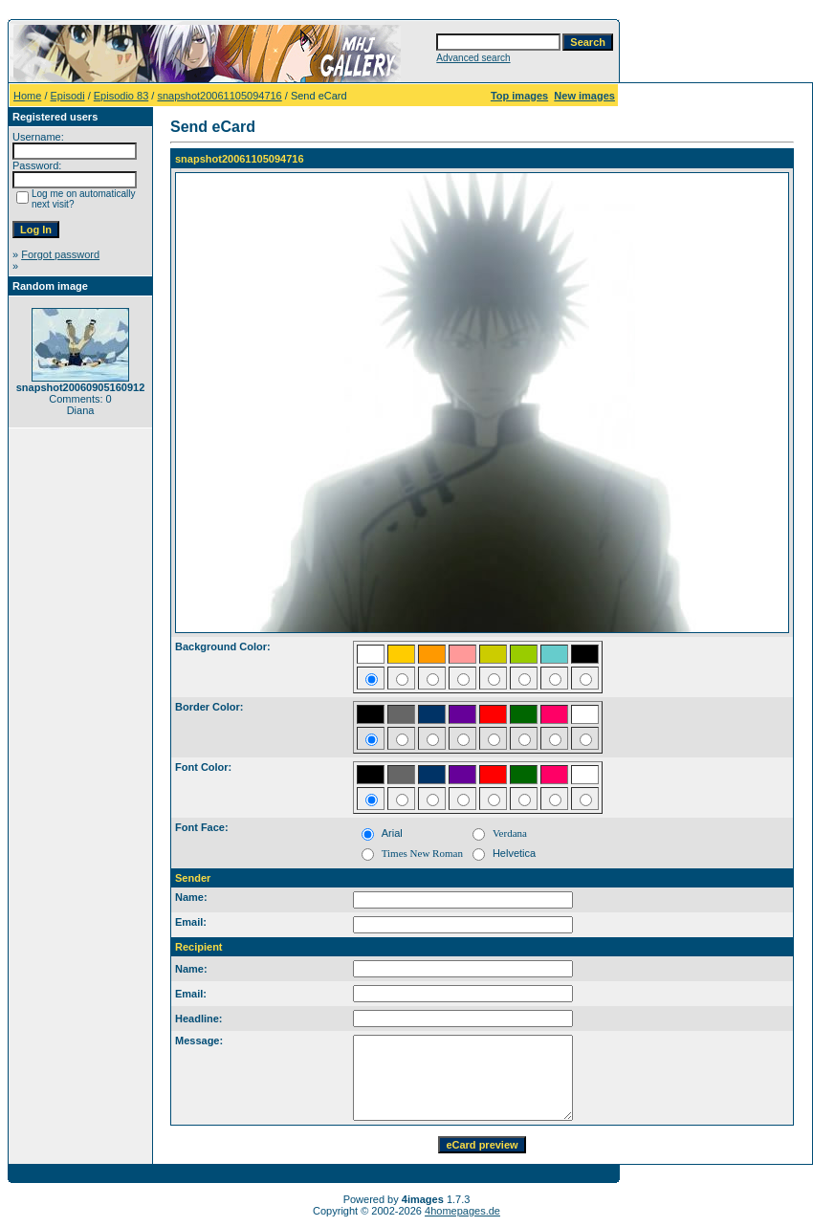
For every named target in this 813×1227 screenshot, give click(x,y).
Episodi (68, 95)
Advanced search (473, 58)
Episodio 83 (121, 95)
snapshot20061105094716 (219, 95)
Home (27, 95)
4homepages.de (462, 1210)
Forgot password (60, 254)
